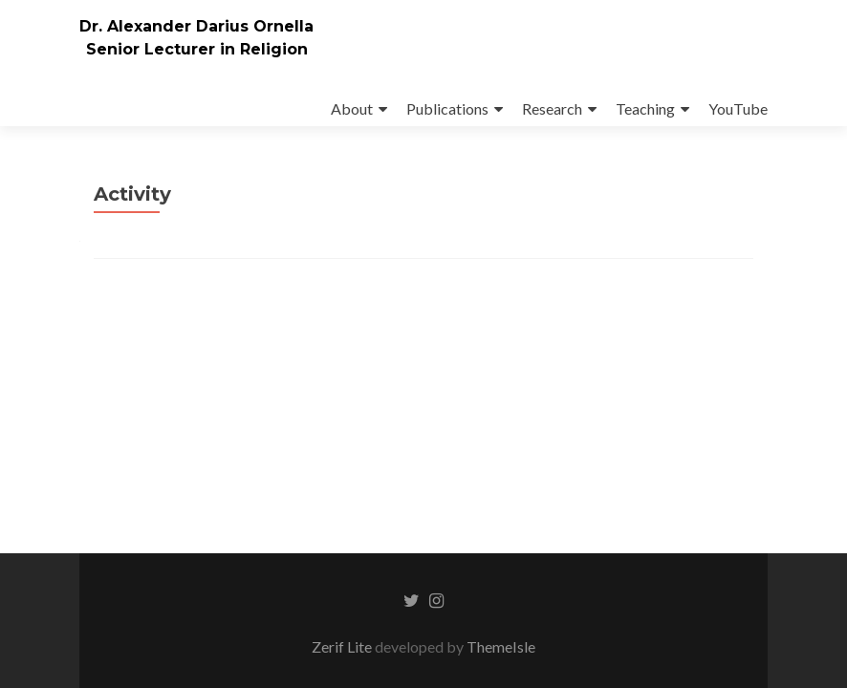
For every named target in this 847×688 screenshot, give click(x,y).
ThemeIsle (501, 646)
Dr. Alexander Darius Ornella (196, 26)
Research (552, 108)
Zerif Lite (343, 646)
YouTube (738, 108)
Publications (447, 108)
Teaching (645, 108)
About (352, 108)
